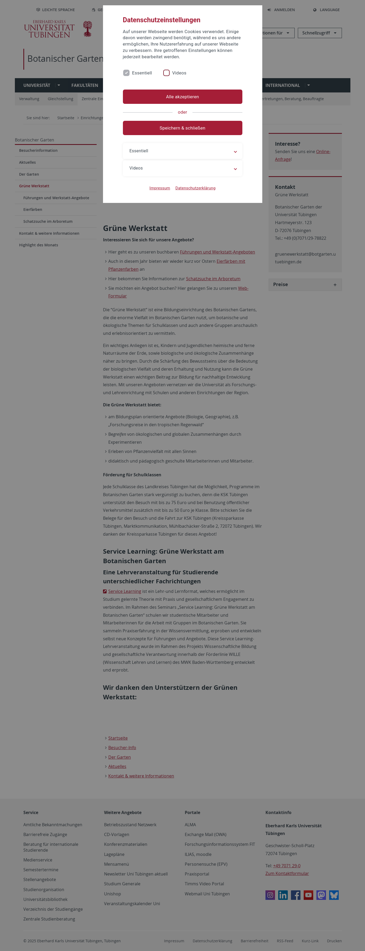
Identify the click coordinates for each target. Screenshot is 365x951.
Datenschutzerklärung (195, 188)
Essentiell (142, 72)
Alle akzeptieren (182, 96)
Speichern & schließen (182, 128)
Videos (179, 72)
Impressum (159, 188)
